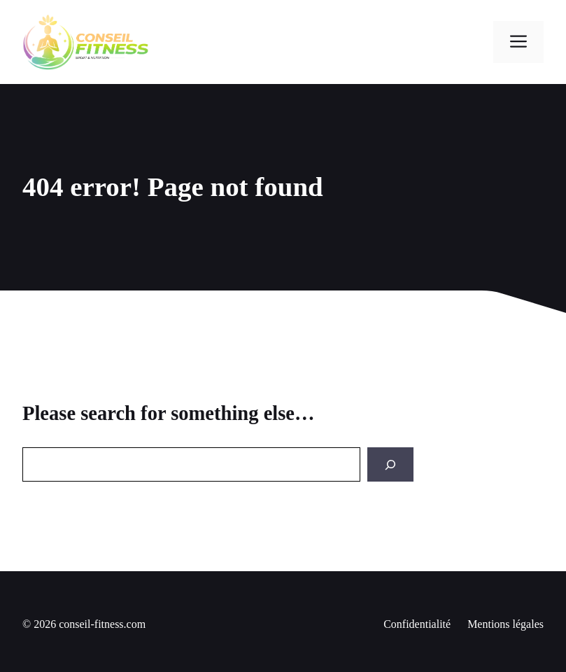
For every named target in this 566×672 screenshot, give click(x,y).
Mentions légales (505, 624)
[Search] (390, 464)
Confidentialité (417, 624)
